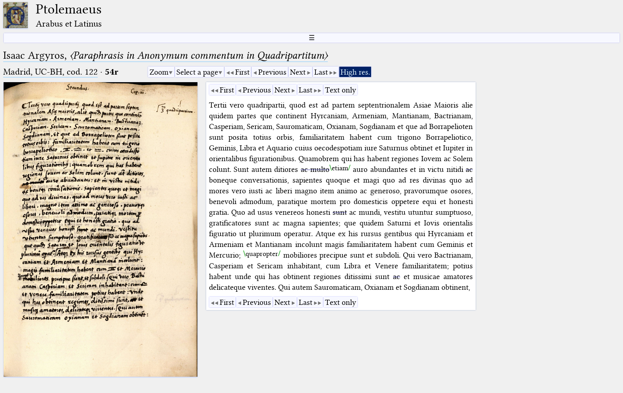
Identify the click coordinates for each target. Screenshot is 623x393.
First (242, 72)
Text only (340, 89)
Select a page (197, 72)
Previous (272, 72)
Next (298, 72)
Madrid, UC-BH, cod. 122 (50, 71)
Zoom (158, 72)
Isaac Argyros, (165, 55)
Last (321, 72)
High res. (355, 72)
